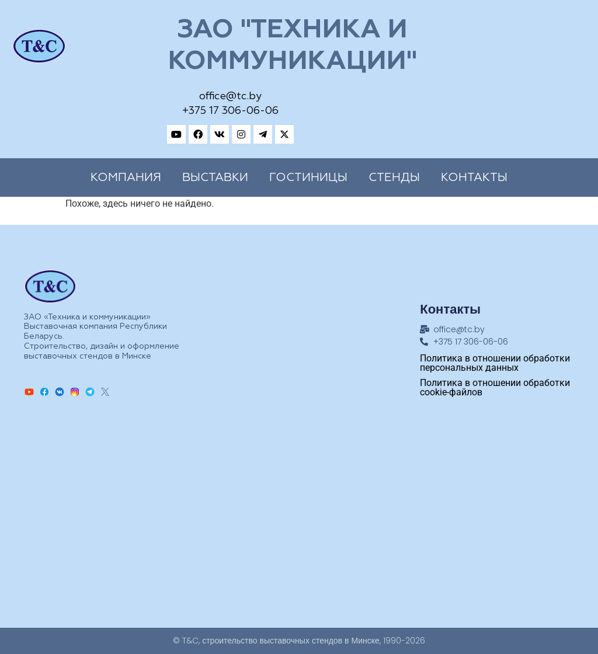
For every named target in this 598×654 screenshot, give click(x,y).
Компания (126, 177)
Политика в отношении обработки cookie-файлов (495, 387)
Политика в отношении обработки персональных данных (495, 363)
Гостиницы (308, 177)
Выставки (215, 177)
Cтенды (394, 177)
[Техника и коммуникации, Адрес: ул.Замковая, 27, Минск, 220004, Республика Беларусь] (299, 512)
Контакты (474, 177)
